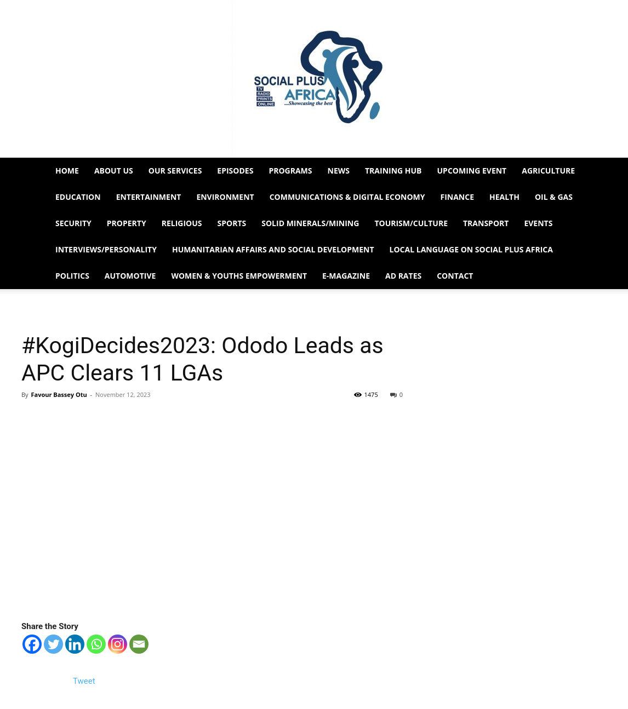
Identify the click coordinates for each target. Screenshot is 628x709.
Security (73, 223)
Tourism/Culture (411, 223)
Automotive (130, 275)
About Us (113, 170)
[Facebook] (32, 644)
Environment (225, 197)
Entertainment (148, 197)
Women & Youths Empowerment (239, 275)
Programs (290, 170)
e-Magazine (346, 275)
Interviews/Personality (106, 249)
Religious (182, 223)
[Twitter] (53, 644)
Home (67, 170)
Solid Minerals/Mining (310, 223)
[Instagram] (117, 644)
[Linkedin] (74, 644)
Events (538, 223)
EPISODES (235, 170)
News (339, 170)
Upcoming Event (472, 170)
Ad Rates (403, 275)
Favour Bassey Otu (59, 394)
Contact (455, 275)
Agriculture (548, 170)
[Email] (139, 644)
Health (504, 197)
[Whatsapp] (96, 644)
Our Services (175, 170)
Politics (72, 275)
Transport (486, 223)
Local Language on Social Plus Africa (471, 249)
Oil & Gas (554, 197)
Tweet (84, 681)
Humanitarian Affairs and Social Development (273, 249)
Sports (232, 223)
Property (126, 223)
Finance (457, 197)
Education (78, 197)
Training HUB (393, 170)
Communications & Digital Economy (347, 197)
